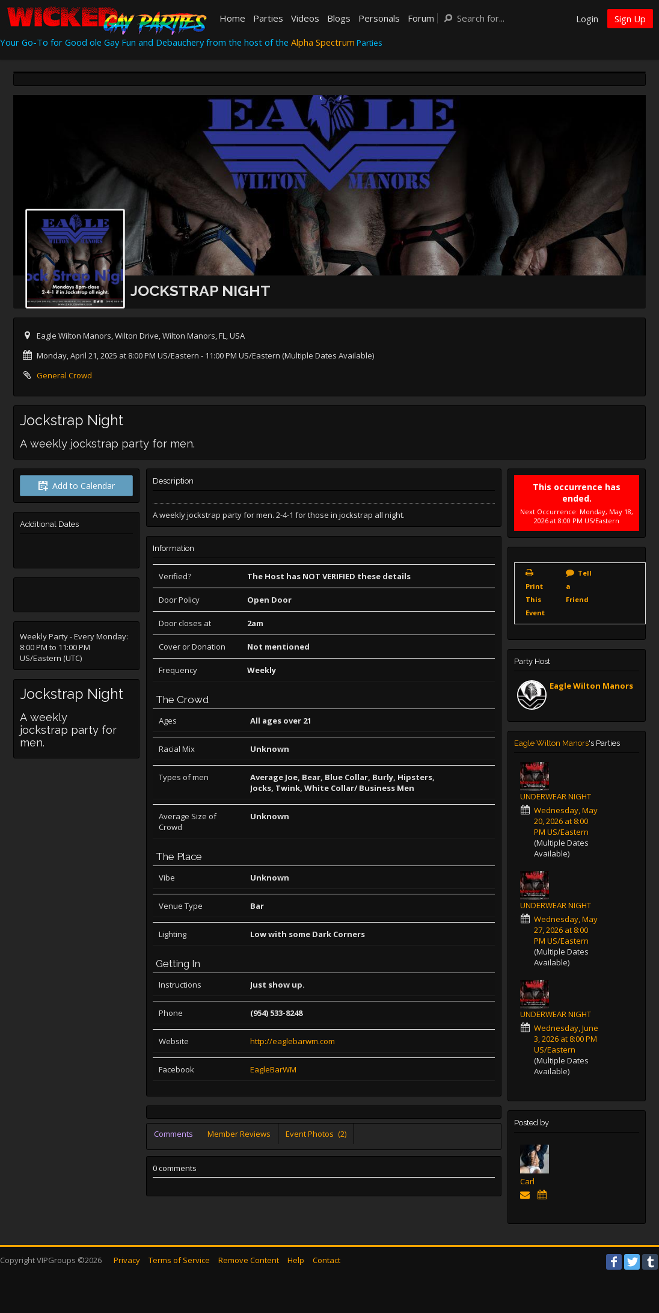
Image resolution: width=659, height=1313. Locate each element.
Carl (527, 1181)
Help (295, 1260)
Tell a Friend (579, 586)
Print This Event (535, 599)
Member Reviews (239, 1133)
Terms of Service (179, 1260)
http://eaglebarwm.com (292, 1041)
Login (587, 19)
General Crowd (64, 375)
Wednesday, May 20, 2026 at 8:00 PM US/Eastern (566, 821)
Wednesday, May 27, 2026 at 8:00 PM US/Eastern (566, 930)
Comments (173, 1133)
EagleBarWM (273, 1069)
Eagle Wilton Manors (591, 685)
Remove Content (248, 1260)
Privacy (127, 1260)
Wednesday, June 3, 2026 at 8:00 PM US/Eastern (566, 1038)
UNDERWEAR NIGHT (555, 796)
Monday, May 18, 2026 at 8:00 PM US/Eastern (583, 516)
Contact (326, 1260)
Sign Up (630, 19)
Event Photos (316, 1133)
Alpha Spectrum (323, 42)
